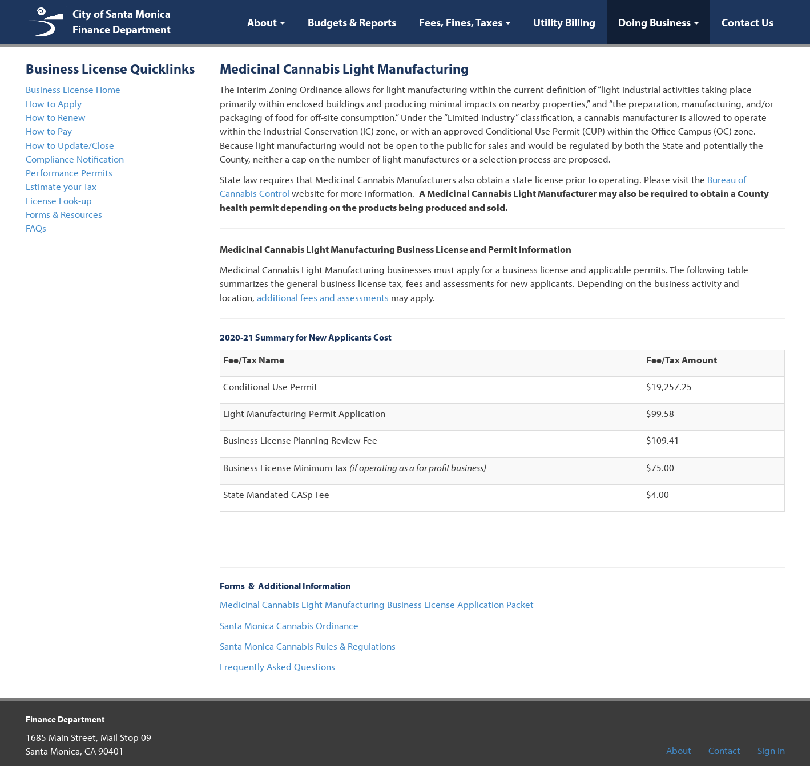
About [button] (266, 22)
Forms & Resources (64, 214)
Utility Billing (564, 22)
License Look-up (59, 200)
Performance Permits (69, 173)
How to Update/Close (70, 145)
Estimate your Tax (61, 186)
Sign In (771, 750)
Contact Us (747, 22)
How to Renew (56, 117)
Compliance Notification (75, 159)
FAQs (36, 228)
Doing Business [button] (664, 22)
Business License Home (73, 89)
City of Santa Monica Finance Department (121, 21)
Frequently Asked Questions (277, 666)
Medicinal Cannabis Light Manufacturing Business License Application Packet (377, 604)
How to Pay (49, 131)
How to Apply (54, 104)
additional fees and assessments (323, 297)
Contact (724, 750)
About (678, 750)
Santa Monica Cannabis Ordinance (289, 625)
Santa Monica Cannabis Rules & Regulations (308, 646)
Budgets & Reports (352, 22)
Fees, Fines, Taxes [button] (464, 22)
